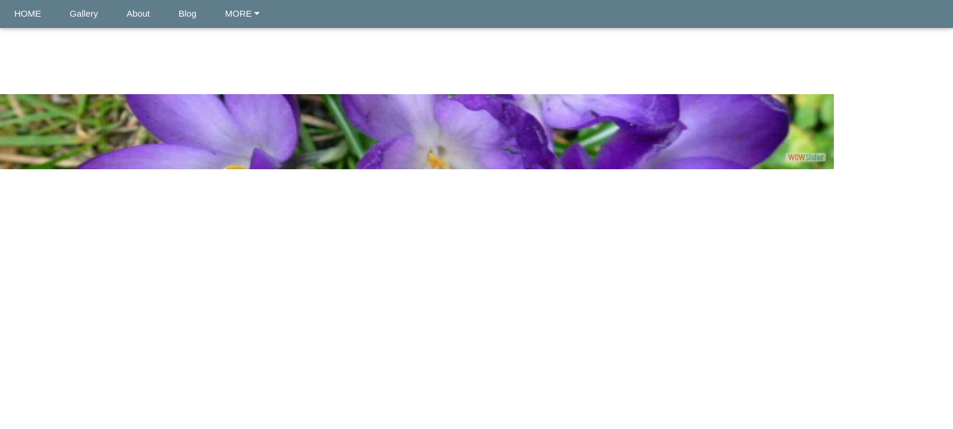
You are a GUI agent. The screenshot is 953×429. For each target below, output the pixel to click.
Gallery (84, 13)
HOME (27, 13)
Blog (188, 13)
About (138, 13)
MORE (242, 13)
